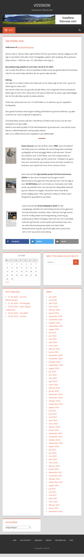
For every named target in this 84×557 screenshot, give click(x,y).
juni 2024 (53, 375)
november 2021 (56, 475)
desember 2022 (55, 433)
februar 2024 (54, 388)
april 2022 (53, 459)
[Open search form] (79, 30)
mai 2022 (53, 456)
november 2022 (56, 436)
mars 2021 (53, 501)
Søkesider (38, 540)
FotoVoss (30, 47)
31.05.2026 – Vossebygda (19, 303)
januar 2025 (54, 352)
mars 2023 (53, 423)
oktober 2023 (54, 401)
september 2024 (56, 365)
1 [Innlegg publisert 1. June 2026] (7, 264)
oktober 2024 (54, 362)
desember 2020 (55, 511)
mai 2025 (53, 339)
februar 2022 (54, 466)
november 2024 (56, 358)
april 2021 (53, 498)
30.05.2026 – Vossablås (18, 313)
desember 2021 (55, 472)
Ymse (71, 540)
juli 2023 (52, 410)
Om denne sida (60, 540)
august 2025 (54, 329)
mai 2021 (53, 495)
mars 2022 (53, 462)
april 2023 (53, 420)
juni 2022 (53, 453)
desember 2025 (55, 316)
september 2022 (56, 443)
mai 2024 (53, 378)
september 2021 (56, 482)
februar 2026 (54, 310)
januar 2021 (54, 508)
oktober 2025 (54, 323)
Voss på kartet (25, 540)
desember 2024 (55, 355)
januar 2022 (54, 469)
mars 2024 (53, 384)
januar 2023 (54, 430)
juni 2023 (53, 414)
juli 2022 (52, 449)
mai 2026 (53, 300)
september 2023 (56, 404)
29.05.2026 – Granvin (17, 316)
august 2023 (54, 407)
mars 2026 (53, 306)
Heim (14, 540)
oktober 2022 (54, 440)
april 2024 (53, 381)
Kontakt (49, 540)
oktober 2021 (54, 479)
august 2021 (54, 485)
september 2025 (56, 326)
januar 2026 (54, 313)
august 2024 (54, 368)
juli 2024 (52, 371)
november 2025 (56, 319)
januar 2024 (54, 391)
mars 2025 (53, 345)
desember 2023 (55, 394)
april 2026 (53, 303)
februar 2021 (54, 505)
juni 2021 (53, 492)
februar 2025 (54, 349)
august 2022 (54, 446)
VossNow (42, 5)
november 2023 (56, 397)
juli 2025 (52, 332)
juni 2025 (53, 336)
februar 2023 (54, 427)
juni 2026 (53, 297)
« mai (7, 282)
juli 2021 (52, 488)
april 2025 (53, 342)
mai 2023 (53, 417)
